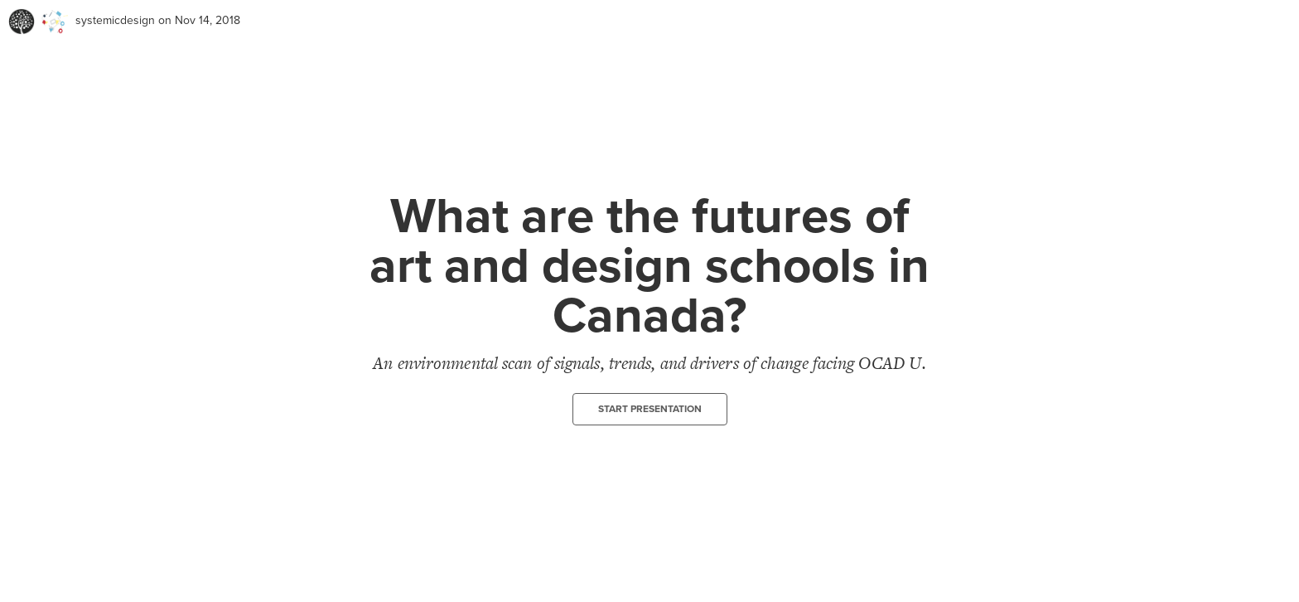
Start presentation (650, 409)
